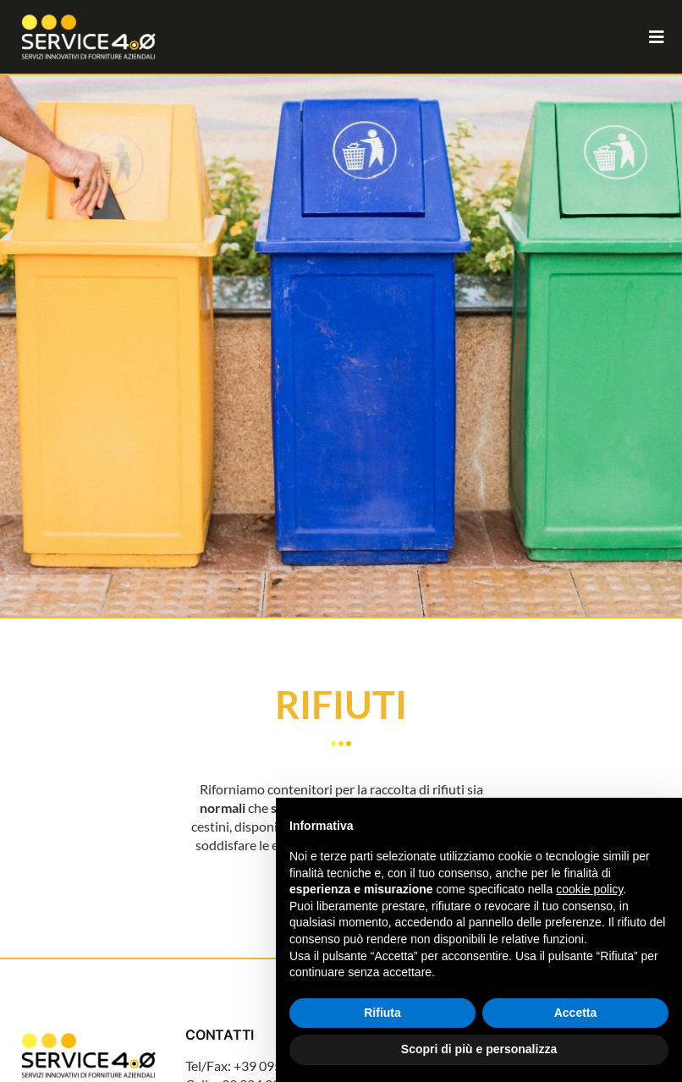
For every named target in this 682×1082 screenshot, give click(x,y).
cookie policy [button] (589, 889)
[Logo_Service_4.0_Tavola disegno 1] (88, 1033)
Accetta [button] (575, 1012)
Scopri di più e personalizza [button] (479, 1049)
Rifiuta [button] (382, 1012)
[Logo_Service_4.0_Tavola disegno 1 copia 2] (88, 15)
